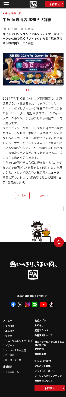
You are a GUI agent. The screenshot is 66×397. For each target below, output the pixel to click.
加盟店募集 (40, 354)
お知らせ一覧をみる (33, 208)
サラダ (8, 335)
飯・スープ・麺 (13, 360)
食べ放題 (9, 326)
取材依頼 (39, 349)
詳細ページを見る (16, 90)
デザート (9, 345)
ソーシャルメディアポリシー (49, 375)
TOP (58, 242)
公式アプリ (40, 320)
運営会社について (43, 380)
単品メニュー (12, 330)
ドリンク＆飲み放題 (15, 350)
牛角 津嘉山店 (13, 13)
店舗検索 (7, 366)
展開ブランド (41, 330)
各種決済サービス (43, 335)
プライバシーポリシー (45, 370)
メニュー (7, 320)
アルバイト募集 (42, 366)
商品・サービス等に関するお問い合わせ (49, 343)
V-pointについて (43, 361)
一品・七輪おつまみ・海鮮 (19, 340)
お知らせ (39, 325)
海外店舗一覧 (12, 372)
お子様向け (11, 355)
